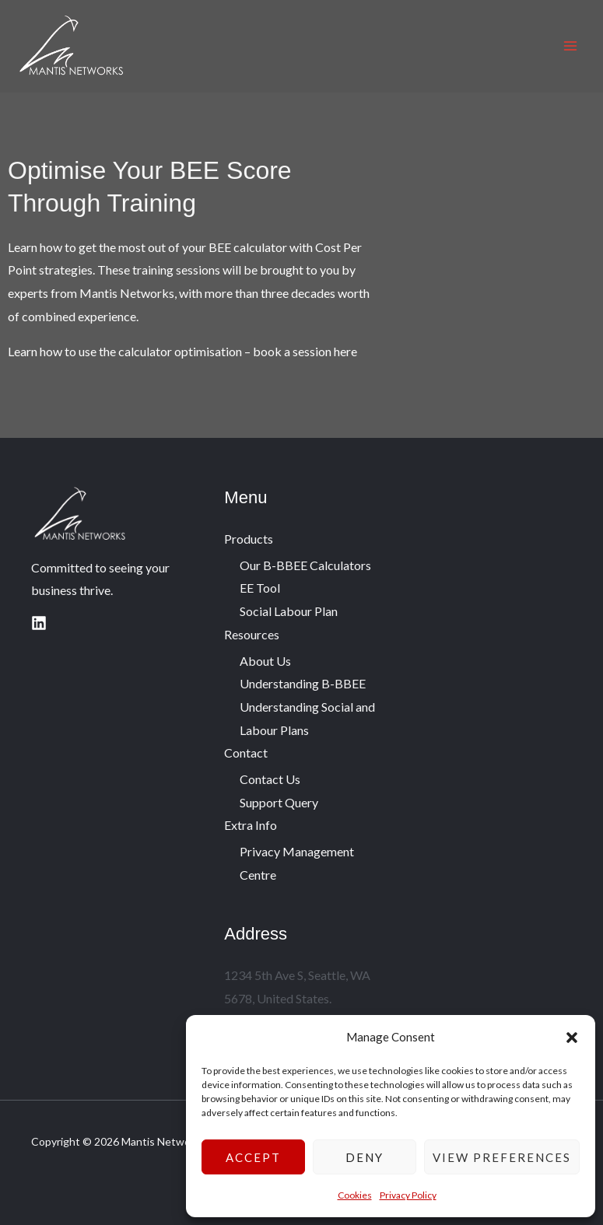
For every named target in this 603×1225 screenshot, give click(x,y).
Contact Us (270, 779)
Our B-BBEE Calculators (305, 565)
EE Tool (260, 587)
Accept (253, 1157)
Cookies (355, 1195)
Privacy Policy (408, 1195)
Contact (246, 752)
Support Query (279, 802)
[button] (572, 1037)
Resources (251, 634)
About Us (265, 660)
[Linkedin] (39, 623)
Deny (364, 1157)
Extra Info (250, 824)
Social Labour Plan (289, 611)
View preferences (502, 1157)
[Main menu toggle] (570, 46)
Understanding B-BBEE (303, 683)
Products (248, 538)
